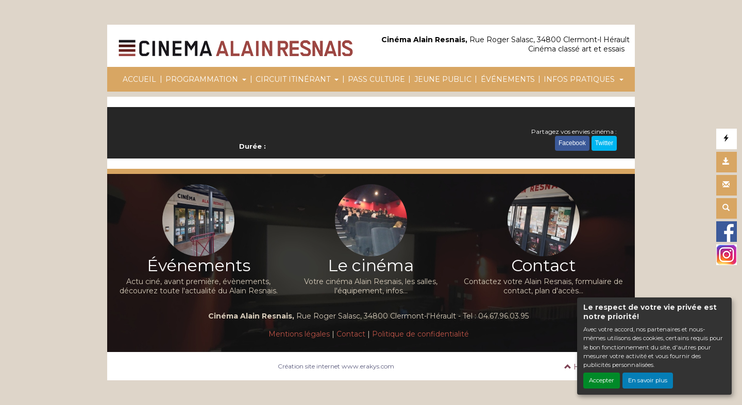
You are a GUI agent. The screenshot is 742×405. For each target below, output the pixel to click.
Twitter (604, 143)
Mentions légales (299, 334)
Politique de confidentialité (420, 334)
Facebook (572, 143)
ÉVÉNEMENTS (508, 79)
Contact (350, 334)
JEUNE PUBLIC (442, 79)
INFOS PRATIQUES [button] (580, 79)
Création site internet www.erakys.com (336, 366)
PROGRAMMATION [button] (202, 79)
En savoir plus (647, 380)
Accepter (601, 380)
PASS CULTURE (376, 79)
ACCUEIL (139, 79)
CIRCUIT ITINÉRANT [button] (294, 79)
